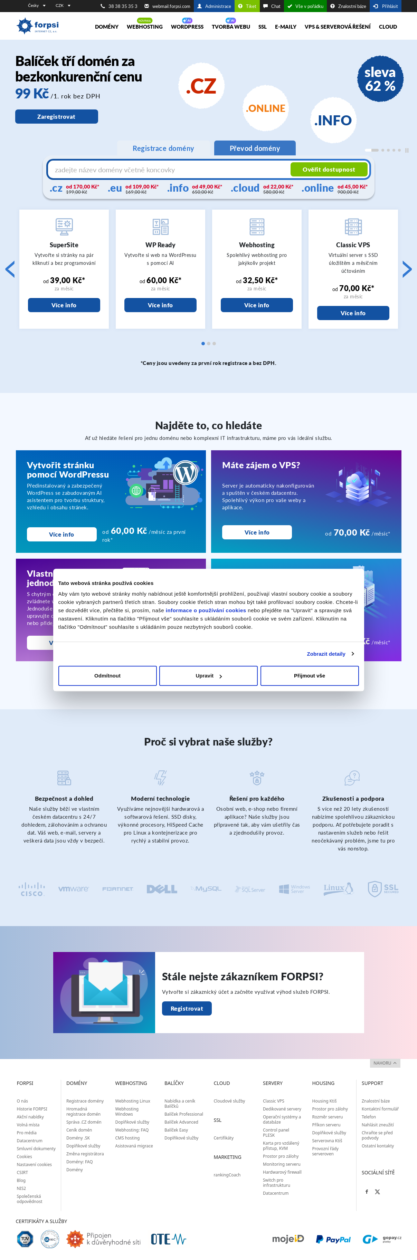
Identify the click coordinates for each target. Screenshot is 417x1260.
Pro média (27, 1133)
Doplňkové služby (83, 1146)
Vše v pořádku (305, 6)
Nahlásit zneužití (378, 1125)
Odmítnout (107, 676)
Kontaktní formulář (380, 1109)
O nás (22, 1101)
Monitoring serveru (282, 1164)
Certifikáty (224, 1138)
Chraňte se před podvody (377, 1135)
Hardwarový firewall (282, 1172)
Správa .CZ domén (84, 1122)
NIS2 (21, 1188)
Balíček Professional (183, 1114)
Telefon (369, 1117)
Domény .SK (78, 1138)
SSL (262, 26)
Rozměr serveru (327, 1117)
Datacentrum (29, 1141)
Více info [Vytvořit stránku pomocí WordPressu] (61, 534)
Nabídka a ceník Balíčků (179, 1103)
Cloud (388, 26)
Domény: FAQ (79, 1162)
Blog (21, 1180)
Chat (272, 6)
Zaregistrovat (56, 116)
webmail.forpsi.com (167, 6)
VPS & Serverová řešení (338, 26)
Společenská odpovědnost (29, 1198)
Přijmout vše (309, 676)
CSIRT (22, 1172)
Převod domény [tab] (255, 148)
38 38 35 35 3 (119, 6)
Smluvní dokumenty (36, 1149)
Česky (37, 5)
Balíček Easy (176, 1130)
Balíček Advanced (181, 1122)
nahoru (384, 1063)
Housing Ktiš (324, 1101)
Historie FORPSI (32, 1109)
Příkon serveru (326, 1125)
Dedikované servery (282, 1109)
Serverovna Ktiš (327, 1141)
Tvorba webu (231, 26)
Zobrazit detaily (326, 654)
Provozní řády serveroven (325, 1151)
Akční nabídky (30, 1117)
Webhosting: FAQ (132, 1130)
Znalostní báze (348, 6)
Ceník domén (79, 1130)
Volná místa (28, 1125)
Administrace (214, 6)
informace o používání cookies (206, 610)
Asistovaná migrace (134, 1146)
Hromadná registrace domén (83, 1111)
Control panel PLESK (276, 1132)
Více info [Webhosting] (256, 305)
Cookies (24, 1157)
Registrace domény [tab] (164, 148)
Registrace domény (85, 1101)
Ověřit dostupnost (329, 169)
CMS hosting (127, 1138)
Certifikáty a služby (41, 1221)
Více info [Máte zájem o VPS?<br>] (257, 532)
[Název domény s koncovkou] (170, 169)
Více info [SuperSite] (64, 305)
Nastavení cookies (34, 1164)
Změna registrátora (85, 1154)
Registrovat (187, 1008)
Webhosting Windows (127, 1111)
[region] (208, 106)
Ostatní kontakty (378, 1146)
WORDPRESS (187, 26)
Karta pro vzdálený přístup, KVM (281, 1145)
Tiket (247, 6)
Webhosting (145, 26)
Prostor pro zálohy (280, 1156)
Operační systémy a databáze (282, 1119)
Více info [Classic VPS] (353, 313)
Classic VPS (273, 1101)
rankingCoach (227, 1175)
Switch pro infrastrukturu (276, 1182)
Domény (107, 26)
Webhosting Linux (132, 1101)
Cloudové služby (229, 1101)
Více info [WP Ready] (160, 305)
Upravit (209, 676)
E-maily (285, 26)
